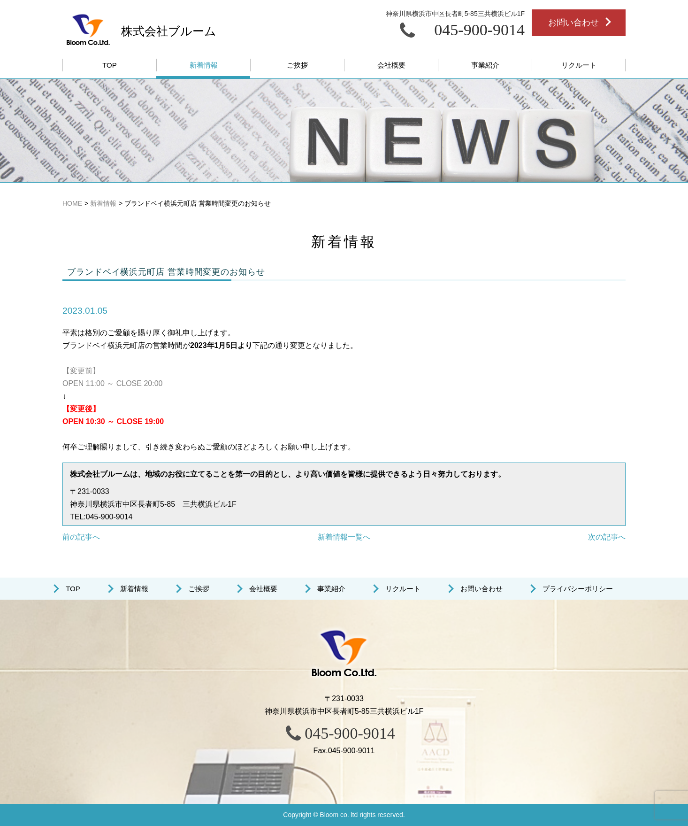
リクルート (402, 589)
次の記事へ (607, 537)
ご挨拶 (198, 589)
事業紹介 (331, 589)
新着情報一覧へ (344, 537)
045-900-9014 (350, 733)
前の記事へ (81, 537)
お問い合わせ (481, 589)
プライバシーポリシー (578, 589)
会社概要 (263, 589)
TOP (73, 589)
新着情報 (134, 589)
